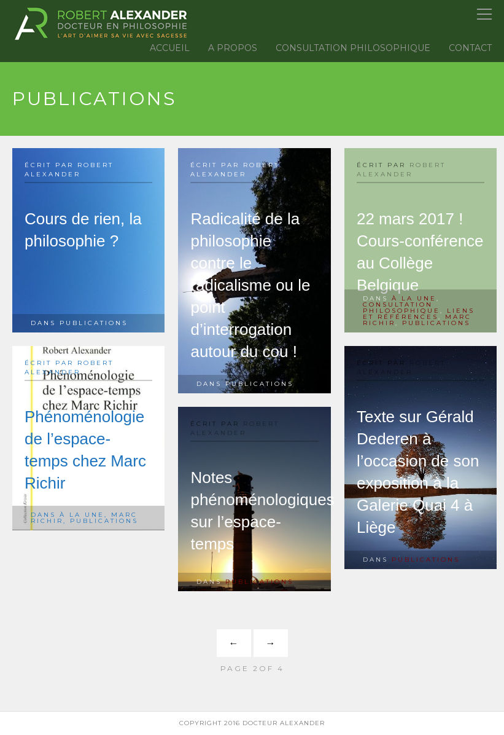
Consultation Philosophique (353, 47)
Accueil (170, 47)
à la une (414, 298)
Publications (94, 323)
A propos (232, 47)
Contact (470, 47)
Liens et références (419, 314)
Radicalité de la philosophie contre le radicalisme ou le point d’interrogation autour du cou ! (250, 285)
